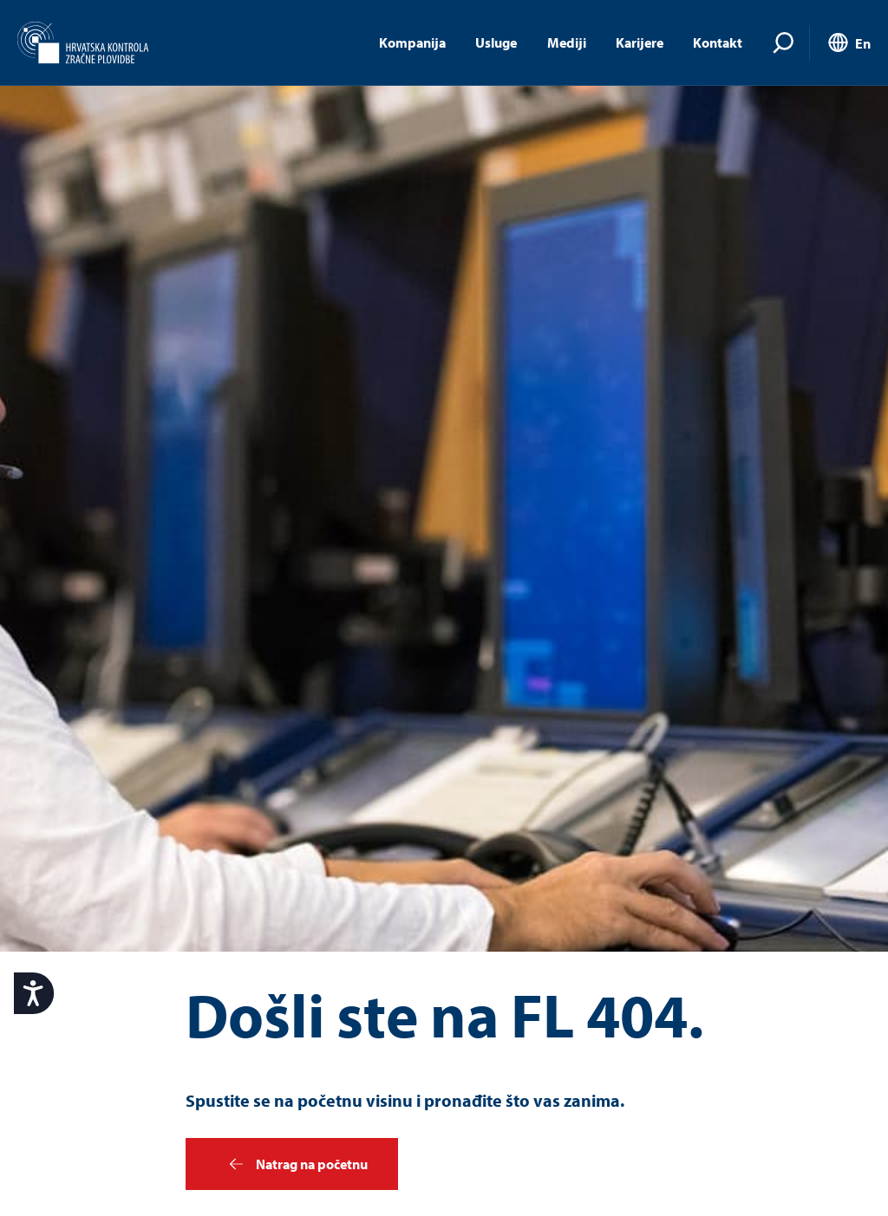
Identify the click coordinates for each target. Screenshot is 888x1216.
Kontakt (717, 42)
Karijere (639, 42)
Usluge (496, 42)
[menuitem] (848, 44)
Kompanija (412, 42)
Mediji (566, 42)
